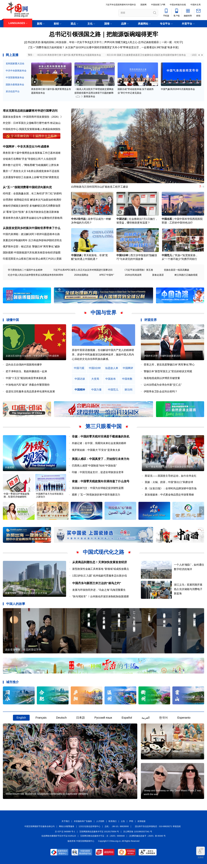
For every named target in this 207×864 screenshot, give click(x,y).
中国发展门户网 (158, 4)
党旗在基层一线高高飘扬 (176, 270)
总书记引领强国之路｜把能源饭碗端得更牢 (103, 34)
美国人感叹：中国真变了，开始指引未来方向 (100, 458)
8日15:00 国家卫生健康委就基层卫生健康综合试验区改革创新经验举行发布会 (146, 55)
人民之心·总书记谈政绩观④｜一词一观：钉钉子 (154, 42)
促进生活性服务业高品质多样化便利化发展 (30, 391)
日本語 (80, 717)
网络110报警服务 (66, 826)
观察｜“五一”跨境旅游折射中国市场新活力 (96, 494)
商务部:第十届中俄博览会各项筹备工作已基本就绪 (32, 152)
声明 (131, 821)
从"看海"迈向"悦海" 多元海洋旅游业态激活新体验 (31, 211)
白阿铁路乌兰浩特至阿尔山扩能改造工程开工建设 (99, 186)
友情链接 (141, 821)
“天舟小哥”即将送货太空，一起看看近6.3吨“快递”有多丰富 (144, 47)
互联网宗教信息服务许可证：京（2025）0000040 (102, 836)
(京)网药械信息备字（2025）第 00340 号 (147, 836)
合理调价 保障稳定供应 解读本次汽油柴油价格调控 (32, 199)
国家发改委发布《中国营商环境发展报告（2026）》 (33, 116)
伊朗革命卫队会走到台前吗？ (160, 391)
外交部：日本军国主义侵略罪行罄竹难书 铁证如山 (32, 123)
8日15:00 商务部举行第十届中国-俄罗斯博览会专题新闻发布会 (69, 55)
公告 (123, 821)
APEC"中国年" (106, 275)
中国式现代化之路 (103, 552)
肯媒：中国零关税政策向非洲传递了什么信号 (100, 481)
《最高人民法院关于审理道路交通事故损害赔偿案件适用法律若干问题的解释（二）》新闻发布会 (94, 93)
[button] (201, 145)
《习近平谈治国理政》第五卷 (138, 270)
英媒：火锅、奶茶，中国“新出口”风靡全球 (169, 482)
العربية (146, 717)
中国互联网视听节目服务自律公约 (39, 826)
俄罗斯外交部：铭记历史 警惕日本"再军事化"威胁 (31, 246)
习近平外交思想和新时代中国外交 (121, 4)
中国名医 (167, 219)
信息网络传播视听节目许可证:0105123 (58, 836)
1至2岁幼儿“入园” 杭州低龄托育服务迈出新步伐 (99, 575)
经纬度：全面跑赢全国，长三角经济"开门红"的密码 (32, 193)
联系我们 (113, 821)
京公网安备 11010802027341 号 (137, 831)
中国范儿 (167, 255)
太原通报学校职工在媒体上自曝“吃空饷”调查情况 (31, 177)
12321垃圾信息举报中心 (89, 826)
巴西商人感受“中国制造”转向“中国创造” (94, 465)
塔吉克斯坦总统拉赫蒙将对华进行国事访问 (30, 110)
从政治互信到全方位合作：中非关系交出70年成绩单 (32, 356)
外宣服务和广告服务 (83, 821)
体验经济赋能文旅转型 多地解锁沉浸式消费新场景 (32, 205)
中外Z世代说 (78, 219)
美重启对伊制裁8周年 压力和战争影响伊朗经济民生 (32, 240)
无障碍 (200, 853)
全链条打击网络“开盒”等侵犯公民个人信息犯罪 (29, 158)
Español (127, 717)
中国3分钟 (122, 255)
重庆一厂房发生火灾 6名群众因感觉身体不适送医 (31, 171)
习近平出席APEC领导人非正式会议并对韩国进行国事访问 (82, 270)
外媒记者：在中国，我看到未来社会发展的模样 (99, 443)
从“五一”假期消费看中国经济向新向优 (27, 187)
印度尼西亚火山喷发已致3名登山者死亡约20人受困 (32, 258)
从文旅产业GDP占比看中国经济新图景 (87, 47)
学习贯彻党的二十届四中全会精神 (25, 270)
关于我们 (66, 821)
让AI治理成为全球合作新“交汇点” (163, 384)
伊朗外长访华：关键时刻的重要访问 (162, 356)
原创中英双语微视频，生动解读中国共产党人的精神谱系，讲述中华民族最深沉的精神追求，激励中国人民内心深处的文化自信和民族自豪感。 (103, 354)
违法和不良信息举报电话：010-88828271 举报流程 (158, 826)
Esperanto (183, 717)
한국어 (163, 717)
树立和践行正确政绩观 (186, 275)
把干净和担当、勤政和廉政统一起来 (26, 371)
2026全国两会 (81, 275)
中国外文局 (195, 4)
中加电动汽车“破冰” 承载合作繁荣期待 (28, 384)
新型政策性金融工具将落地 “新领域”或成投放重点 (100, 568)
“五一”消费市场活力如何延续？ (47, 47)
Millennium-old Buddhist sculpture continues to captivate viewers (47, 793)
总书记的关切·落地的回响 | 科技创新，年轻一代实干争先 (57, 42)
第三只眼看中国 (103, 426)
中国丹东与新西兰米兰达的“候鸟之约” (96, 583)
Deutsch (61, 717)
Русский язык (103, 717)
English (21, 717)
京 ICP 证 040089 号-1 (65, 831)
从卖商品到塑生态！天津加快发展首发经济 (99, 562)
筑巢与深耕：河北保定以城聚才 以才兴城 (26, 593)
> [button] (202, 55)
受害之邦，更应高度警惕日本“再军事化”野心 (169, 364)
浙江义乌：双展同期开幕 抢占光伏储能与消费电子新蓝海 (188, 589)
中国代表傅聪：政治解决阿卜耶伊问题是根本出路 (31, 234)
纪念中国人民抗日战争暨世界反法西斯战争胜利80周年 (35, 275)
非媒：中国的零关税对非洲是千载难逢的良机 (100, 436)
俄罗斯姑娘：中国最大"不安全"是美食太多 (96, 450)
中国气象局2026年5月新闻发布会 (178, 89)
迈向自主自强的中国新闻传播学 (24, 364)
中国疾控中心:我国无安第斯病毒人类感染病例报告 (32, 129)
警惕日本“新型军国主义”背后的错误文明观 (168, 371)
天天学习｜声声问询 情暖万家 (108, 42)
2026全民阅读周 (133, 275)
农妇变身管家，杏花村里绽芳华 (23, 649)
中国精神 (80, 389)
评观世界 (150, 320)
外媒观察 (9, 467)
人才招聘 (100, 821)
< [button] (199, 55)
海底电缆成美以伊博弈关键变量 (162, 378)
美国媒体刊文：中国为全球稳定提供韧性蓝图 (98, 488)
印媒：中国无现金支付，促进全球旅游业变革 (98, 472)
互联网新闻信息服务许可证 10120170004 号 (99, 831)
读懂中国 (12, 320)
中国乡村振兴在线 (178, 4)
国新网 (143, 4)
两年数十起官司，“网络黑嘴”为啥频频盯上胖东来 (31, 165)
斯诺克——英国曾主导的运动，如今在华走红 (171, 475)
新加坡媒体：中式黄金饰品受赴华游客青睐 (169, 494)
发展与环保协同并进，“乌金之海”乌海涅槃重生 (99, 589)
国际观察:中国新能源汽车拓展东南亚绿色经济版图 (32, 252)
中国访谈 (121, 219)
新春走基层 (158, 275)
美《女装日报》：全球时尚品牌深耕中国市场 (171, 488)
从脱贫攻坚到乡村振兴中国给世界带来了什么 (31, 228)
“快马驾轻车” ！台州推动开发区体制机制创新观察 (100, 596)
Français (41, 717)
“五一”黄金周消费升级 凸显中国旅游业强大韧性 (169, 466)
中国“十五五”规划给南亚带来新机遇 (26, 378)
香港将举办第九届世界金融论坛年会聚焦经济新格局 (32, 218)
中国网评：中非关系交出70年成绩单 (26, 146)
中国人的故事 (15, 604)
